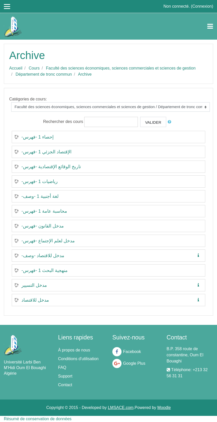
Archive (84, 74)
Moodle (164, 407)
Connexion (202, 6)
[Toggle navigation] (210, 26)
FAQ (62, 367)
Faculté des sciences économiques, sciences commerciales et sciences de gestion (121, 68)
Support (65, 376)
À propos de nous (74, 350)
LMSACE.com (120, 407)
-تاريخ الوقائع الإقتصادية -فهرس (51, 166)
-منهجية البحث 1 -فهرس (44, 270)
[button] (170, 122)
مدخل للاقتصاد (35, 300)
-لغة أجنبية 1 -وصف (39, 196)
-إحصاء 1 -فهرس (37, 137)
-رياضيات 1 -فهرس (39, 181)
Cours (34, 68)
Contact (65, 385)
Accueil (15, 68)
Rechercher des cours (63, 121)
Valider (153, 122)
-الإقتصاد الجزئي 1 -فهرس (46, 151)
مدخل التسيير (34, 285)
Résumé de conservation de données (37, 419)
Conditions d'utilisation (78, 359)
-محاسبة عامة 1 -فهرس (44, 211)
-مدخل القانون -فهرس (42, 226)
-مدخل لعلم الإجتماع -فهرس (48, 240)
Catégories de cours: (28, 99)
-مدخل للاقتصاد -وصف (42, 255)
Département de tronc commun (44, 74)
